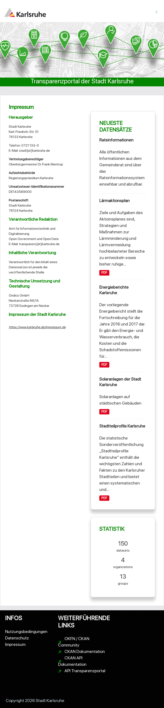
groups (123, 578)
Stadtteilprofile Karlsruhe (122, 426)
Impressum (15, 644)
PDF (104, 272)
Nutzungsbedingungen (26, 631)
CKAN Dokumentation (84, 651)
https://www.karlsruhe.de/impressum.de (37, 327)
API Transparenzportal (84, 670)
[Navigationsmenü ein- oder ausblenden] (156, 12)
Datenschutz (17, 637)
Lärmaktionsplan (114, 200)
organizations (123, 562)
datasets (123, 545)
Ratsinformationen (116, 139)
